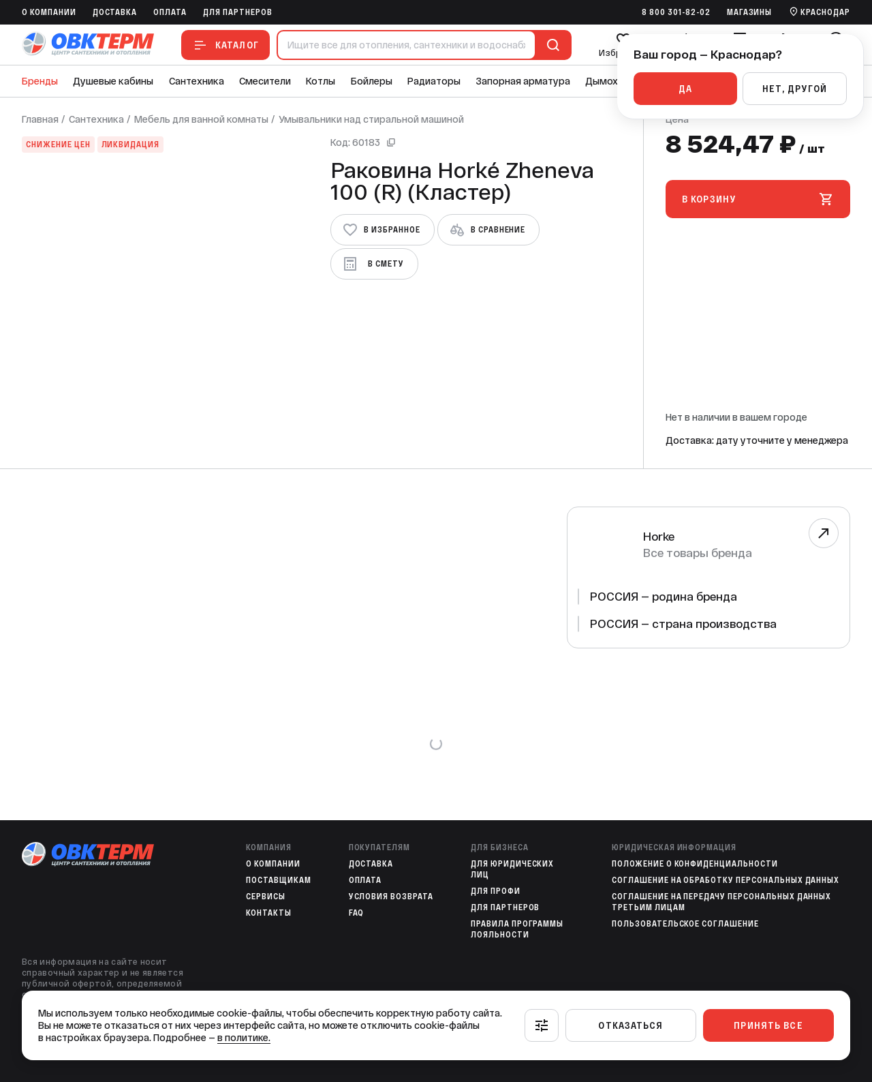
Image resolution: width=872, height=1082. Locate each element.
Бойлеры (371, 81)
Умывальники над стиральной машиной (371, 119)
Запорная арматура (523, 81)
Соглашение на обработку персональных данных (725, 880)
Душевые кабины (113, 81)
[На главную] (88, 44)
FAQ (356, 913)
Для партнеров (237, 12)
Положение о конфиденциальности (695, 864)
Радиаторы (434, 81)
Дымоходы (610, 81)
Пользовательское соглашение (685, 924)
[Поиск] (550, 45)
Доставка (115, 12)
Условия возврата (391, 896)
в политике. (243, 1037)
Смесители (265, 81)
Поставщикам (278, 880)
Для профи (495, 891)
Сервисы (265, 896)
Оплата (170, 12)
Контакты (269, 913)
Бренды (40, 81)
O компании (49, 12)
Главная (40, 119)
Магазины (750, 12)
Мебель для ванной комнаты (201, 119)
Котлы (320, 81)
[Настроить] (542, 1025)
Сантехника (196, 81)
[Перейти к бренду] (824, 533)
